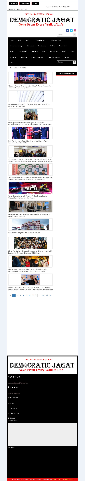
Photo (64, 51)
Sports (12, 51)
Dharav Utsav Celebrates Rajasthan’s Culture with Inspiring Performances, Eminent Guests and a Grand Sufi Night (28, 270)
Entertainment (40, 40)
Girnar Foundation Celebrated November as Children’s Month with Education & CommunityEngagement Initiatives (30, 252)
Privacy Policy (25, 3)
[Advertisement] (30, 315)
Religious (35, 51)
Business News (56, 40)
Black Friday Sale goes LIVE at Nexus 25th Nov (24, 233)
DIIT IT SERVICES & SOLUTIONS (62, 479)
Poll (11, 63)
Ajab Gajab (23, 57)
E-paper (35, 3)
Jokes (72, 51)
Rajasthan (22, 68)
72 (43, 295)
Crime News (63, 46)
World (44, 51)
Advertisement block (66, 73)
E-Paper (11, 418)
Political (52, 46)
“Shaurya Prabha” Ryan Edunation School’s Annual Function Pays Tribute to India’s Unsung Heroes (30, 87)
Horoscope (54, 51)
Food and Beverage (16, 46)
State (27, 40)
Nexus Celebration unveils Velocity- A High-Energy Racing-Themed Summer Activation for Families (27, 197)
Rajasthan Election (54, 57)
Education (30, 46)
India (19, 40)
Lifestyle (13, 57)
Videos (66, 57)
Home (12, 40)
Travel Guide (23, 51)
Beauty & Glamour (37, 57)
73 (47, 295)
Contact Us (13, 3)
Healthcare (41, 46)
